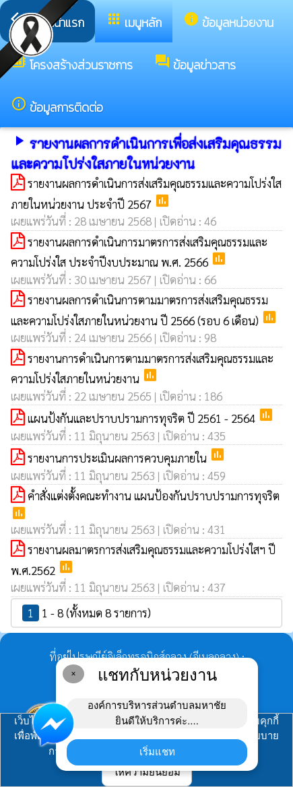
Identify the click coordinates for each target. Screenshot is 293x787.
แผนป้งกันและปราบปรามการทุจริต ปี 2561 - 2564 (143, 418)
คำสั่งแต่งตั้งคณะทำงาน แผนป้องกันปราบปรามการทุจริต (154, 495)
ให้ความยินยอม (147, 772)
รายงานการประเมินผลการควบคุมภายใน (118, 457)
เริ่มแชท (157, 751)
